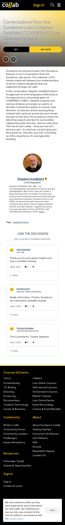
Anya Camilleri (23, 249)
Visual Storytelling (21, 222)
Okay (52, 510)
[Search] (52, 5)
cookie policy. (16, 518)
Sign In (27, 239)
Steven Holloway (24, 328)
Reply (15, 275)
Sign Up (18, 239)
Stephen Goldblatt (32, 179)
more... (42, 212)
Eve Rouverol (23, 289)
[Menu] (58, 5)
